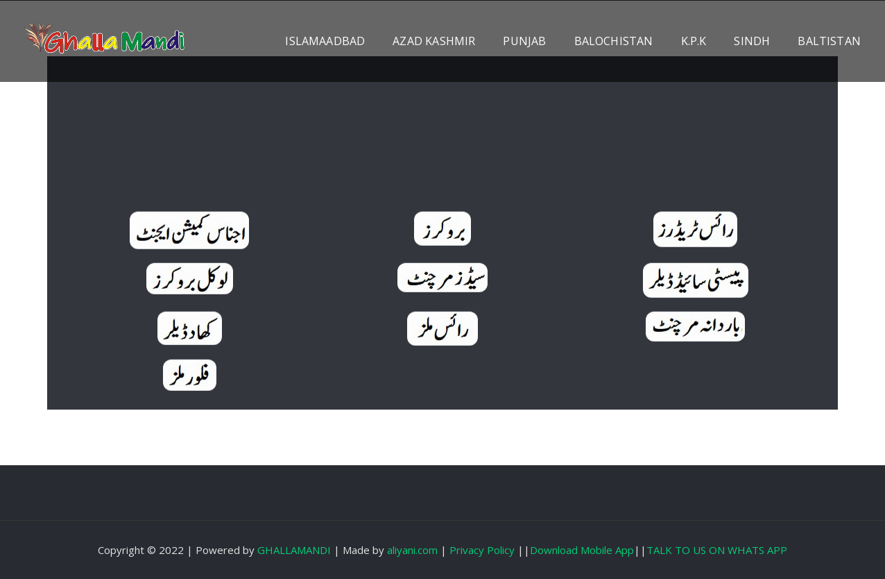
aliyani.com (412, 550)
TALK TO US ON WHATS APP (716, 550)
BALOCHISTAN (613, 41)
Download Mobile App (582, 550)
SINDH (752, 41)
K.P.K (694, 41)
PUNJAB (524, 41)
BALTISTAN (829, 41)
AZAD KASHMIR (434, 41)
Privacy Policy (482, 550)
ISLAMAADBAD (325, 41)
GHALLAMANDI (294, 550)
